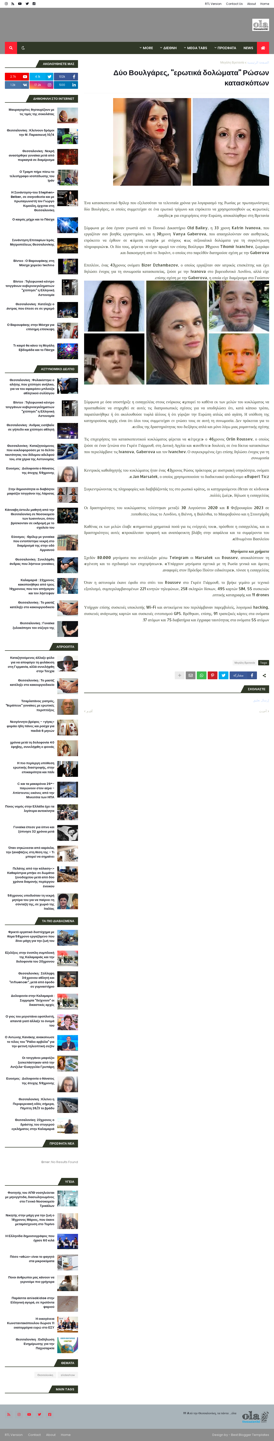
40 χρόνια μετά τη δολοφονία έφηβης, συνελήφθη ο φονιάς (32, 744)
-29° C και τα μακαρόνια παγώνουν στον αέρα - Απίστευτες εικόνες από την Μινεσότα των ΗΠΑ (33, 790)
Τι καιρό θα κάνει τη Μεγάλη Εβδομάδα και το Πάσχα (33, 347)
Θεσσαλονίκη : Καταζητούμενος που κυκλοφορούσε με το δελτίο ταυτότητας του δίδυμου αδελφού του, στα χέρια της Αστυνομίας (29, 452)
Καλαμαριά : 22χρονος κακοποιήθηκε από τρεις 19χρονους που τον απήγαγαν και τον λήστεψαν (31, 587)
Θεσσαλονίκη (45, 1375)
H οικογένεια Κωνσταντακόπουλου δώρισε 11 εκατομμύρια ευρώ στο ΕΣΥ (30, 1323)
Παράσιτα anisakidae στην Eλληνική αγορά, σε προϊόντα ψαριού (32, 1302)
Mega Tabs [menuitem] (197, 48)
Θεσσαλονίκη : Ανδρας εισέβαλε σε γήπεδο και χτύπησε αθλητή (30, 427)
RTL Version (213, 4)
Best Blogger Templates (250, 1434)
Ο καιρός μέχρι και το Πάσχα (33, 219)
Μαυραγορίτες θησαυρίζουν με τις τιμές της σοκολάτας (31, 112)
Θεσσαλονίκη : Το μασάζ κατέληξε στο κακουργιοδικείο (32, 604)
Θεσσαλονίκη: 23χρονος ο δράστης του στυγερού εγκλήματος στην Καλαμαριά (32, 1124)
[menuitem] (263, 48)
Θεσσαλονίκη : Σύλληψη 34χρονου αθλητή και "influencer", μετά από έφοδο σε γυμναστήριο (31, 980)
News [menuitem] (248, 48)
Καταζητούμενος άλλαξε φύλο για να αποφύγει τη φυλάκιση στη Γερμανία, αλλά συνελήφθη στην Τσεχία (31, 664)
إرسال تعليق (261, 700)
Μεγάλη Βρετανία (232, 62)
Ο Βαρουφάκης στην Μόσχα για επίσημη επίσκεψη (30, 327)
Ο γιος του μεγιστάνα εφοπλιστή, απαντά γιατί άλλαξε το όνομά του (30, 1021)
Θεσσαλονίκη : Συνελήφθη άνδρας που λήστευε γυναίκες (32, 561)
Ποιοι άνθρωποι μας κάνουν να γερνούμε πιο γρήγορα (31, 1279)
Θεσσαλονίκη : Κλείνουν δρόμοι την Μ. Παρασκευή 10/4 (30, 132)
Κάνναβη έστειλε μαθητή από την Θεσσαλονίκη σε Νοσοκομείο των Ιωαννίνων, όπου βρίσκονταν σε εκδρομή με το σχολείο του (29, 519)
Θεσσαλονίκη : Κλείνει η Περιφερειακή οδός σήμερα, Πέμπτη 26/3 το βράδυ (33, 1103)
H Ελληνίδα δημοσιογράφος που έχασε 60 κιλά (29, 1238)
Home (264, 4)
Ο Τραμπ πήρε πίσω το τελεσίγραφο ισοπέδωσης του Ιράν (32, 176)
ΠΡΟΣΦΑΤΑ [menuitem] (227, 48)
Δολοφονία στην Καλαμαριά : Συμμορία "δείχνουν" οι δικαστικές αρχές (32, 1000)
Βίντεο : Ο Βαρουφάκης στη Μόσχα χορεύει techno (33, 263)
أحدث (263, 711)
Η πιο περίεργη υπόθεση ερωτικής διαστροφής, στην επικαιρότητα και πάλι (33, 767)
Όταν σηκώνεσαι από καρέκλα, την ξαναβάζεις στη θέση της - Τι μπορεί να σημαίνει (30, 852)
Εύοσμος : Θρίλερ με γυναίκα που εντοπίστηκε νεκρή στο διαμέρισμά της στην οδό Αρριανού (33, 543)
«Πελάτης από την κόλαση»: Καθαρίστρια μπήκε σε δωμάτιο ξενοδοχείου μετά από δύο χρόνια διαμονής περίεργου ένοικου (30, 877)
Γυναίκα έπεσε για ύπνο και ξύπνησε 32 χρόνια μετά (33, 829)
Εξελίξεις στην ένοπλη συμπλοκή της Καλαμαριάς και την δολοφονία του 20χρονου (29, 957)
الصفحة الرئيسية (258, 62)
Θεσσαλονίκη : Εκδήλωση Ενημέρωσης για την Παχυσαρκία (35, 1343)
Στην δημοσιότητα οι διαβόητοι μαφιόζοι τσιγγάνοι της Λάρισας (30, 491)
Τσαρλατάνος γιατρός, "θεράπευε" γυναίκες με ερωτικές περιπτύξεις (30, 705)
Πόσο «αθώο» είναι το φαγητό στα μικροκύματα (32, 1259)
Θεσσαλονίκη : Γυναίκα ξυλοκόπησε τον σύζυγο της (33, 625)
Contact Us (234, 4)
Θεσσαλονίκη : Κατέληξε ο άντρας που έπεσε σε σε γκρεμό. (30, 306)
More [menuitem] (148, 48)
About (251, 4)
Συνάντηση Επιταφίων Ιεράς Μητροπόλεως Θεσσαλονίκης (32, 242)
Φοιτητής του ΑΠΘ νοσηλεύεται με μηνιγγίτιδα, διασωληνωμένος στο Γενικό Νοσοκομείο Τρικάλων (29, 1199)
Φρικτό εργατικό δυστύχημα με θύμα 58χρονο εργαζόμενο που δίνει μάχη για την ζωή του (30, 936)
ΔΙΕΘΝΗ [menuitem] (169, 48)
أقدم (90, 711)
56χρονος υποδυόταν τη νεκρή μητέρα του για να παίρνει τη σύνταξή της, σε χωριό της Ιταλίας (31, 902)
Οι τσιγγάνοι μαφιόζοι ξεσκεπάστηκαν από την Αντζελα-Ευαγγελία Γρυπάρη (32, 1062)
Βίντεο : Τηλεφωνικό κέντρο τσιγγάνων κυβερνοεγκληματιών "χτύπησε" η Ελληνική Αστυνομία (30, 288)
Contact (34, 1434)
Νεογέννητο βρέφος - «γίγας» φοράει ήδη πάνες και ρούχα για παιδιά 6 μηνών (30, 726)
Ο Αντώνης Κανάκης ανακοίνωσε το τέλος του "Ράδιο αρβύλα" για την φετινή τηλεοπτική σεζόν (29, 1041)
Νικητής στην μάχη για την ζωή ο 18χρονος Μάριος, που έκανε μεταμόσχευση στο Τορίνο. (30, 1219)
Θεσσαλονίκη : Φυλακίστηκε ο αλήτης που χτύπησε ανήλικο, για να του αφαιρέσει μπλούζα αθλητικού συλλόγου (32, 387)
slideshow (68, 1375)
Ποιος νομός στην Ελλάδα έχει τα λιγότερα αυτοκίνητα (29, 808)
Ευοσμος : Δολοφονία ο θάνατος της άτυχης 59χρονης (30, 470)
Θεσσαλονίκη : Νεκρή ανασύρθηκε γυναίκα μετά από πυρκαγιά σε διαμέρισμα (31, 155)
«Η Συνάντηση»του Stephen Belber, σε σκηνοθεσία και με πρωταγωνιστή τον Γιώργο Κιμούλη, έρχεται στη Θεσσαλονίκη (32, 201)
